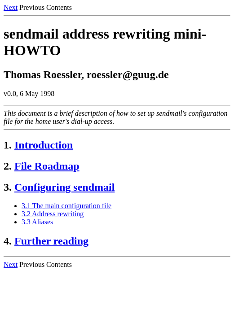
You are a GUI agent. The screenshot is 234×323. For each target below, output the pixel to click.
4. (8, 241)
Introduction (43, 145)
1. (8, 145)
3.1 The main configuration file (66, 206)
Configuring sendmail (64, 187)
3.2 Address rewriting (53, 214)
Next (11, 7)
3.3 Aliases (37, 222)
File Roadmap (46, 166)
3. (8, 187)
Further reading (51, 241)
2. (8, 166)
